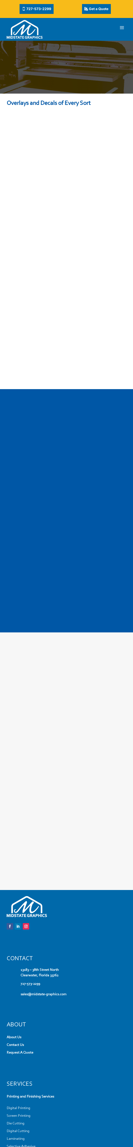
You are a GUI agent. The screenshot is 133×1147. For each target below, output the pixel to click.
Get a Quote (98, 9)
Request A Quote (20, 1053)
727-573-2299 (38, 9)
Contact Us (15, 1045)
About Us (14, 1037)
